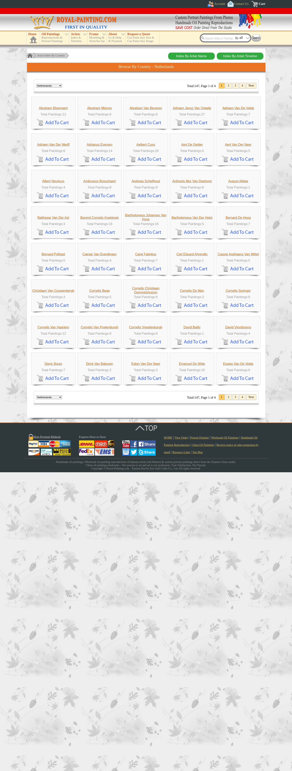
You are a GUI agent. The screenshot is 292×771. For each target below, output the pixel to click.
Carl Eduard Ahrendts (191, 441)
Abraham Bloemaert (53, 145)
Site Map (197, 751)
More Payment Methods (47, 735)
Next (251, 85)
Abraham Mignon (99, 145)
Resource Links (181, 751)
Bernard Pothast (53, 441)
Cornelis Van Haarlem (53, 588)
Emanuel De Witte (192, 662)
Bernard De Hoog (238, 367)
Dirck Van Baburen (99, 662)
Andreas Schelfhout (146, 293)
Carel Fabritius (145, 441)
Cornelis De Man (192, 515)
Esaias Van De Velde (238, 662)
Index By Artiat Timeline (240, 56)
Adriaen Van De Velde (238, 145)
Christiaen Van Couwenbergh (53, 515)
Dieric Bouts (53, 662)
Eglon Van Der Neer (145, 662)
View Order (181, 736)
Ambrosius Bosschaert (99, 293)
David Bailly (192, 588)
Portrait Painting (199, 736)
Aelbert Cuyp (145, 219)
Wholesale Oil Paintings (225, 736)
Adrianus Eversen (99, 219)
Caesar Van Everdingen (99, 441)
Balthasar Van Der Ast (53, 367)
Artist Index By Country (51, 55)
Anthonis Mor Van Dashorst (192, 293)
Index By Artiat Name (191, 56)
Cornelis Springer (238, 515)
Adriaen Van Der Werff (53, 219)
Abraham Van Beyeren (145, 145)
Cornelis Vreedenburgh (145, 588)
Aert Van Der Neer (238, 219)
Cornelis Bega (99, 515)
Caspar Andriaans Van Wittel (238, 441)
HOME (168, 736)
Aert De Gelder (192, 219)
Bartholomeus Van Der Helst (192, 367)
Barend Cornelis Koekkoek (99, 367)
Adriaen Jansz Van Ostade (192, 145)
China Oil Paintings (203, 743)
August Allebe (238, 293)
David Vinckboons (238, 588)
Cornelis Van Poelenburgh (99, 588)
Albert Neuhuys (53, 293)
